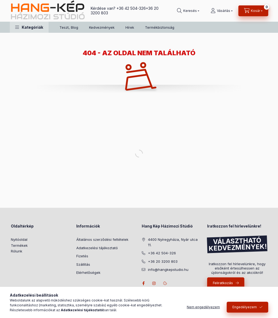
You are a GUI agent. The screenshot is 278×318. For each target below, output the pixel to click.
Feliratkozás (223, 283)
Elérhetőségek (88, 272)
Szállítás (83, 264)
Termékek (19, 245)
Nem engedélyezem (203, 307)
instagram (154, 283)
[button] (29, 27)
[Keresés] (188, 10)
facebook (143, 283)
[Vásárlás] (221, 10)
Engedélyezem (244, 307)
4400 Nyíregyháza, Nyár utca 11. (173, 242)
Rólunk (16, 251)
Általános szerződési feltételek (102, 239)
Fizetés (82, 256)
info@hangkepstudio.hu (168, 269)
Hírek (129, 27)
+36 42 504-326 (131, 8)
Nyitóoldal (19, 239)
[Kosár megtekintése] (253, 10)
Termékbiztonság (159, 27)
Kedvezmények (102, 27)
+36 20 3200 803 (163, 261)
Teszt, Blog (68, 27)
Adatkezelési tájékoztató (97, 248)
